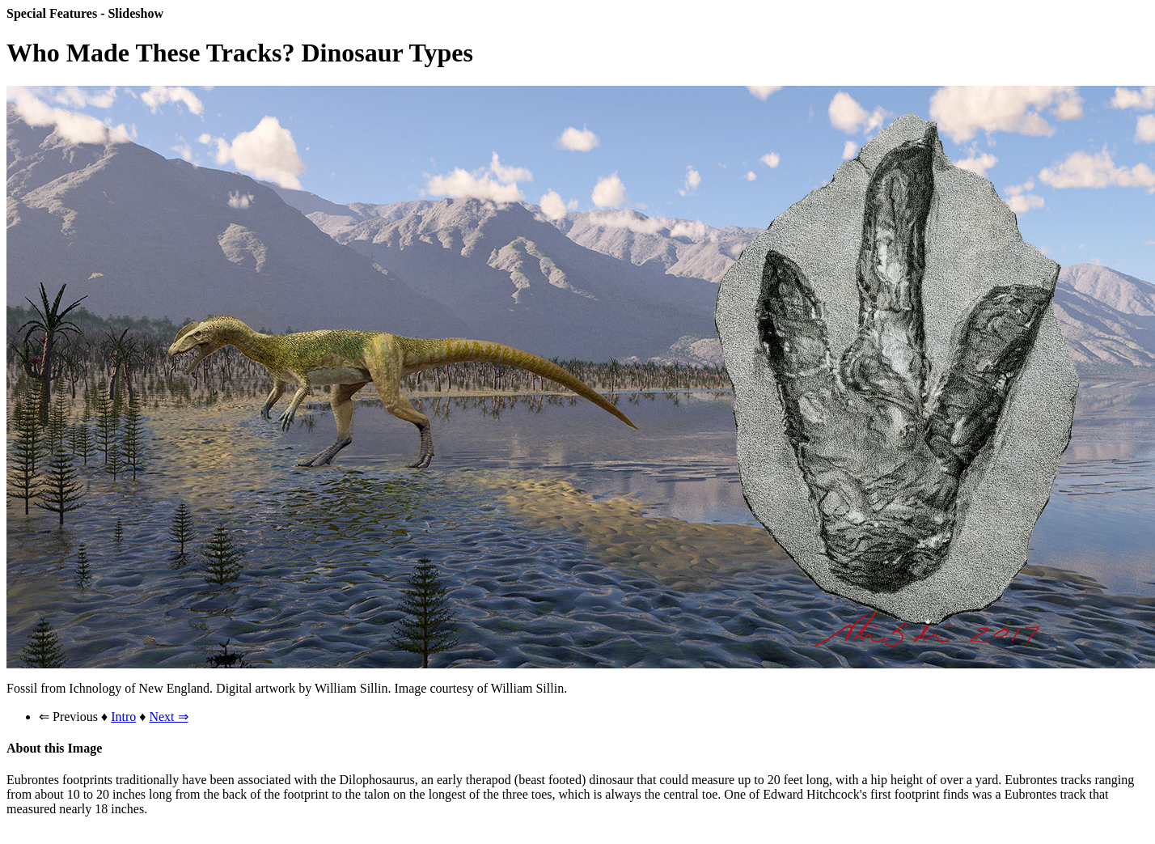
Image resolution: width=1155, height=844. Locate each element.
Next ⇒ (168, 716)
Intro (123, 716)
